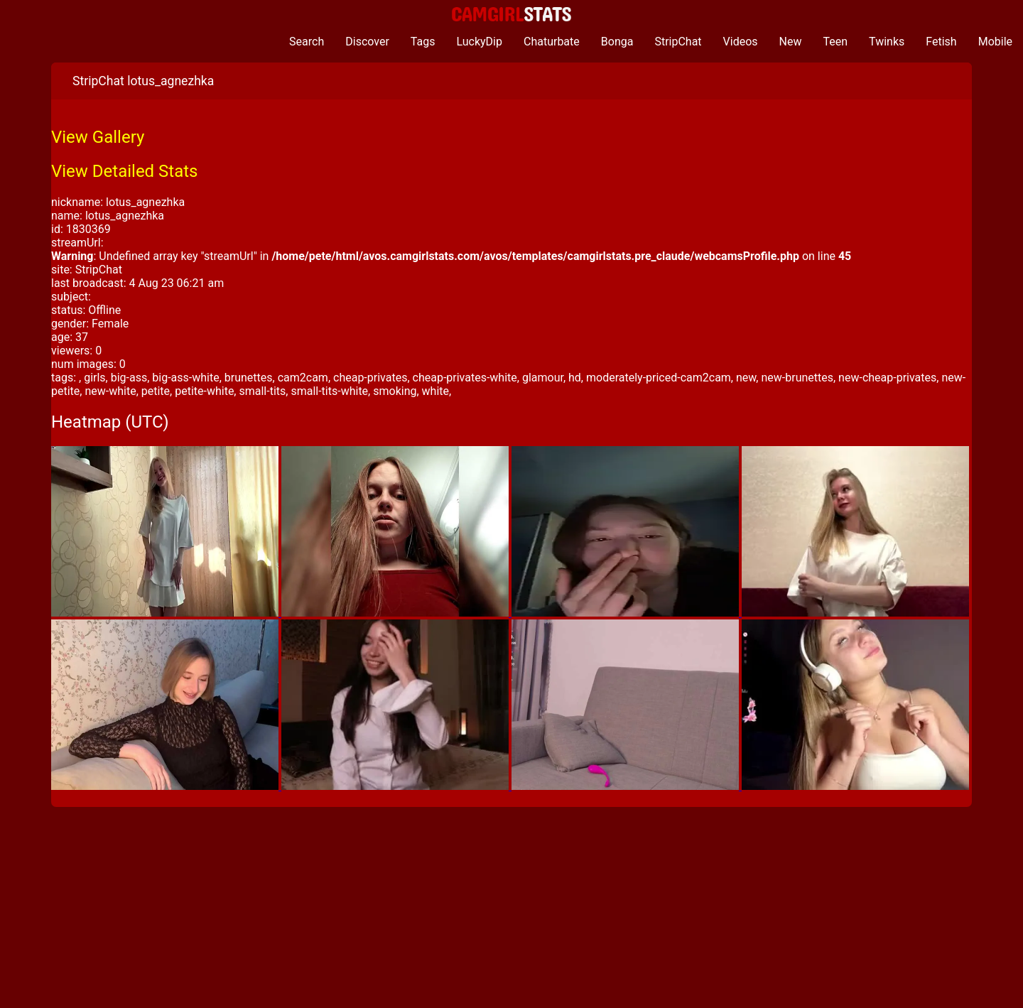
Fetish (941, 41)
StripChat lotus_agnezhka (143, 81)
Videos (740, 41)
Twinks (886, 41)
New (790, 41)
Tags (423, 41)
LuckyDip (479, 41)
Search (306, 41)
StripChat (677, 41)
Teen (835, 41)
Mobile (995, 41)
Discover (367, 41)
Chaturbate (552, 41)
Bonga (617, 41)
